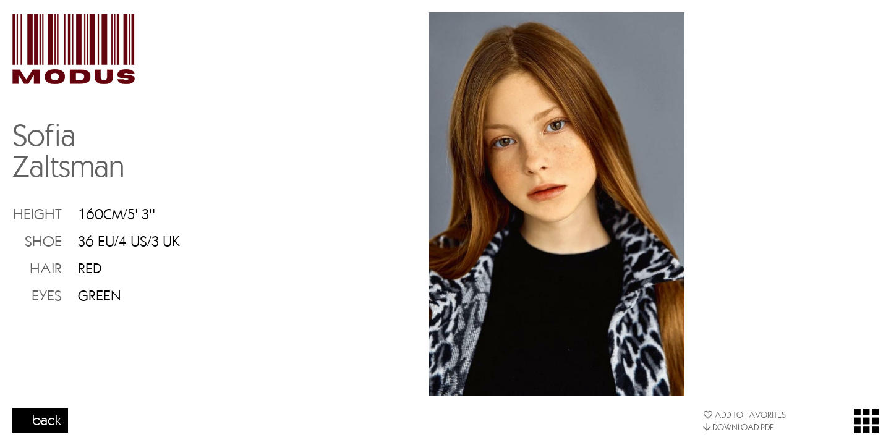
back (47, 420)
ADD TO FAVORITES (744, 415)
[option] (557, 204)
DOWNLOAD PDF (738, 427)
